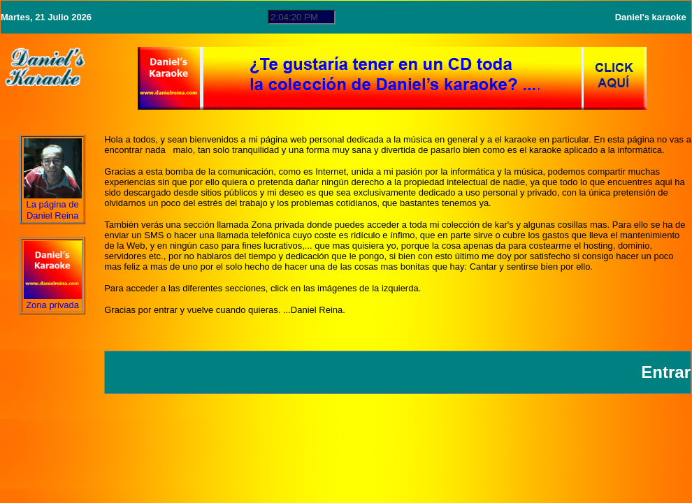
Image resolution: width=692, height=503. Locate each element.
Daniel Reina (52, 215)
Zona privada (52, 305)
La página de (53, 204)
